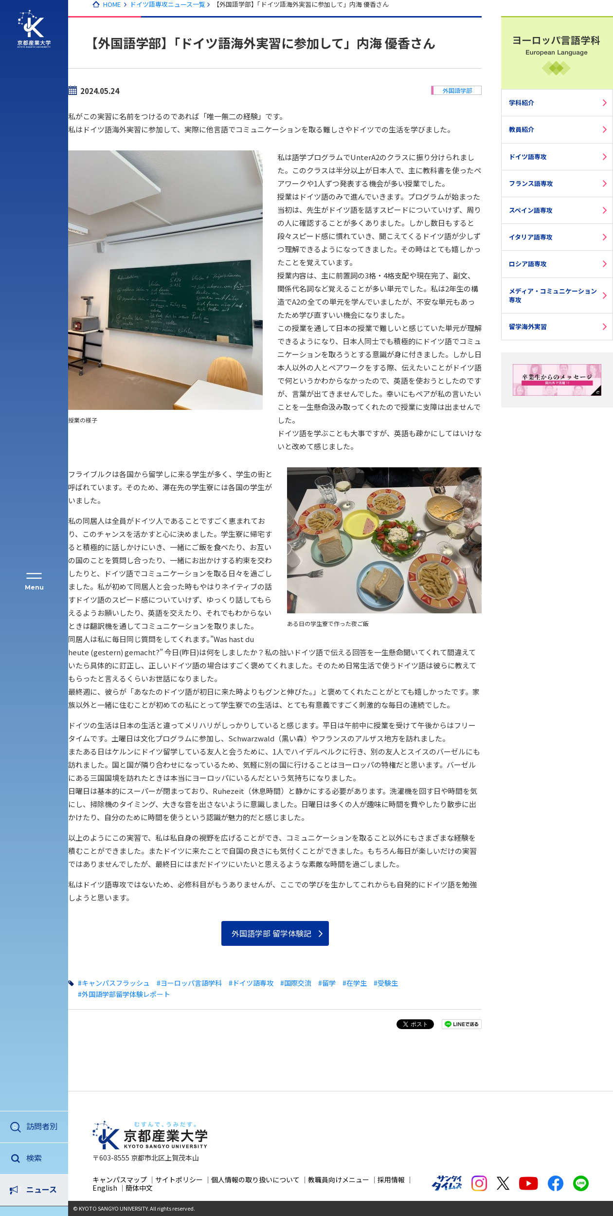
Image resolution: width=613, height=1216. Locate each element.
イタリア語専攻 (531, 236)
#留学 (327, 983)
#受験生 (386, 983)
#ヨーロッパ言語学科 (189, 983)
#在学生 (355, 983)
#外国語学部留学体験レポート (124, 994)
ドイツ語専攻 (528, 156)
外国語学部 (457, 90)
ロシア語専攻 (528, 263)
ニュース (41, 1157)
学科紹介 (521, 102)
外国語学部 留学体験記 (271, 933)
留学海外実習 (528, 326)
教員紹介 (521, 129)
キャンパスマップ (119, 1179)
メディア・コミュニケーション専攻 (553, 295)
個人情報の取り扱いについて (255, 1179)
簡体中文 (139, 1188)
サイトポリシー (179, 1179)
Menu (34, 587)
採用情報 (391, 1179)
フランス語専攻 (531, 183)
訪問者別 (41, 1126)
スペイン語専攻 (531, 210)
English (104, 1188)
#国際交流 (295, 983)
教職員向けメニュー (338, 1179)
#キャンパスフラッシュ (114, 983)
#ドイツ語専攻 (251, 983)
